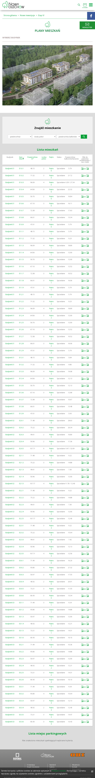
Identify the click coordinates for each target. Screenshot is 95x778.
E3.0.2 (21, 567)
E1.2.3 (21, 308)
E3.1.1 (21, 602)
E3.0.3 (21, 574)
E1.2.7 (21, 336)
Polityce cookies (59, 770)
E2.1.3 (21, 469)
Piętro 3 (51, 358)
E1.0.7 (21, 210)
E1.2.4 (21, 315)
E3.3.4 (21, 707)
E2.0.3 (21, 434)
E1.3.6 (21, 392)
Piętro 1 (51, 232)
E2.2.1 (21, 490)
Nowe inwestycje (27, 15)
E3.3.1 (21, 686)
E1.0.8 (21, 217)
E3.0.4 (21, 581)
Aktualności (76, 765)
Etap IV (41, 15)
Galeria (51, 767)
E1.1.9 (21, 287)
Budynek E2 (9, 420)
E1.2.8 (21, 343)
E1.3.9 (21, 413)
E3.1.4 (21, 623)
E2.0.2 (21, 427)
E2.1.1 (21, 455)
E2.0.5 (21, 448)
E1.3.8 (21, 406)
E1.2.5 (21, 322)
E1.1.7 (21, 273)
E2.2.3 (21, 504)
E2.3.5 (21, 553)
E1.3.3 (21, 371)
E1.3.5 (21, 385)
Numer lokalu (21, 158)
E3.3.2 (21, 694)
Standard (52, 765)
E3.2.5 (21, 672)
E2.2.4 (21, 511)
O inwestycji (31, 765)
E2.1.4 (21, 476)
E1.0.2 (21, 175)
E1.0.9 (21, 224)
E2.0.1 (21, 420)
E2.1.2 (21, 462)
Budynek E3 (9, 560)
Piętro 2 (51, 295)
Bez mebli (88, 168)
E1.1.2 (21, 238)
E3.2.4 (21, 665)
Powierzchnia (32, 158)
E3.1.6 (21, 637)
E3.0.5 (21, 588)
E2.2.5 (21, 518)
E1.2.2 (21, 301)
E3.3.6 (21, 721)
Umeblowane (83, 168)
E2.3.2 (21, 532)
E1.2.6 (21, 329)
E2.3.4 (21, 546)
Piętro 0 (51, 169)
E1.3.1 (21, 357)
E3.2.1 (21, 644)
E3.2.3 (21, 659)
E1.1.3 (21, 245)
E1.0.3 (21, 182)
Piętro (51, 157)
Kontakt (74, 767)
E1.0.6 (21, 203)
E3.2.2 (21, 651)
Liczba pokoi (44, 158)
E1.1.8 (21, 280)
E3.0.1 (21, 560)
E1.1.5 (21, 259)
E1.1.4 (21, 252)
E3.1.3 (21, 616)
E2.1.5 (21, 483)
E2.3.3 (21, 539)
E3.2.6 (21, 679)
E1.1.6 (21, 266)
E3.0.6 (21, 595)
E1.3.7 (21, 399)
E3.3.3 (21, 701)
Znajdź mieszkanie (33, 767)
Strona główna (10, 15)
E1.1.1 (21, 231)
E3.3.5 (21, 714)
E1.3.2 (21, 364)
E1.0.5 (21, 196)
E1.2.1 (21, 294)
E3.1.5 (21, 630)
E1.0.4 (21, 189)
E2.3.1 (21, 525)
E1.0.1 (21, 168)
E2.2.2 (21, 497)
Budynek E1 (9, 168)
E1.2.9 (21, 350)
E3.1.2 (21, 609)
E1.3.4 (21, 378)
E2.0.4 (21, 441)
